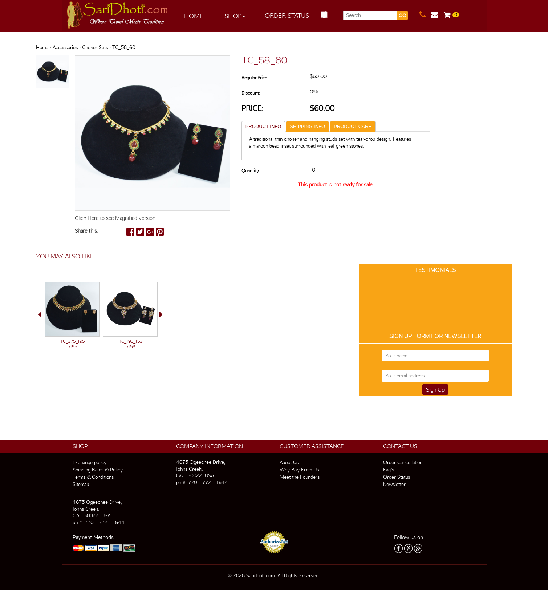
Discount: (250, 93)
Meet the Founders (300, 477)
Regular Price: (254, 77)
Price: (252, 108)
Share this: (86, 231)
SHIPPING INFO (307, 126)
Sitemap (81, 484)
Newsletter (394, 484)
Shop (234, 16)
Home (193, 16)
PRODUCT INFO (263, 126)
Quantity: (250, 170)
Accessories (65, 47)
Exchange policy (89, 462)
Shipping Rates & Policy (98, 470)
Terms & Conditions (93, 477)
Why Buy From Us (299, 470)
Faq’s (388, 470)
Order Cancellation (402, 462)
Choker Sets (95, 47)
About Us (289, 462)
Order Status (287, 15)
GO (402, 15)
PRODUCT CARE (353, 126)
